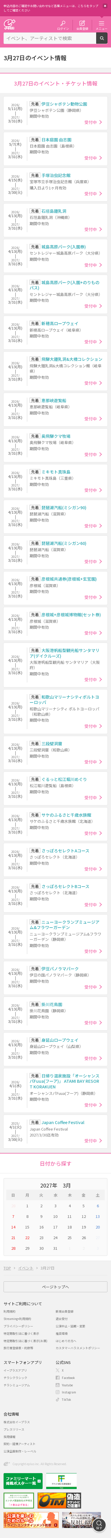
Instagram (69, 1392)
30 (41, 1248)
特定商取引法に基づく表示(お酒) (25, 1341)
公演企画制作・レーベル (20, 1451)
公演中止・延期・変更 (70, 1326)
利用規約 (9, 1311)
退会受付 (61, 1318)
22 (27, 1237)
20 (98, 1227)
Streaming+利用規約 (17, 1318)
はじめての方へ (66, 1341)
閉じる (105, 6)
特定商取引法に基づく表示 (21, 1333)
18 (69, 1227)
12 (84, 1216)
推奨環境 (61, 1333)
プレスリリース (14, 1429)
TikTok (66, 1399)
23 (41, 1237)
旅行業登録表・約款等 (18, 1348)
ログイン (63, 28)
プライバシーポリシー (18, 1326)
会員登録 (82, 28)
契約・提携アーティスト (20, 1444)
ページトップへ (55, 1287)
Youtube (67, 1385)
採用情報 (9, 1436)
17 (55, 1227)
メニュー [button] (101, 28)
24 (55, 1237)
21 (13, 1237)
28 (13, 1205)
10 (55, 1216)
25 (69, 1237)
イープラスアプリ (15, 1370)
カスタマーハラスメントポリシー (78, 1348)
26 (84, 1237)
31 (55, 1248)
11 (69, 1216)
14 (13, 1227)
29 (27, 1248)
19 (84, 1227)
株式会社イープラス (17, 1422)
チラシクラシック (15, 1377)
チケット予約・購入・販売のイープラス (9, 24)
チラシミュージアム (17, 1385)
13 (98, 1216)
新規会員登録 (64, 1311)
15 (27, 1227)
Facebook (68, 1377)
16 (41, 1227)
